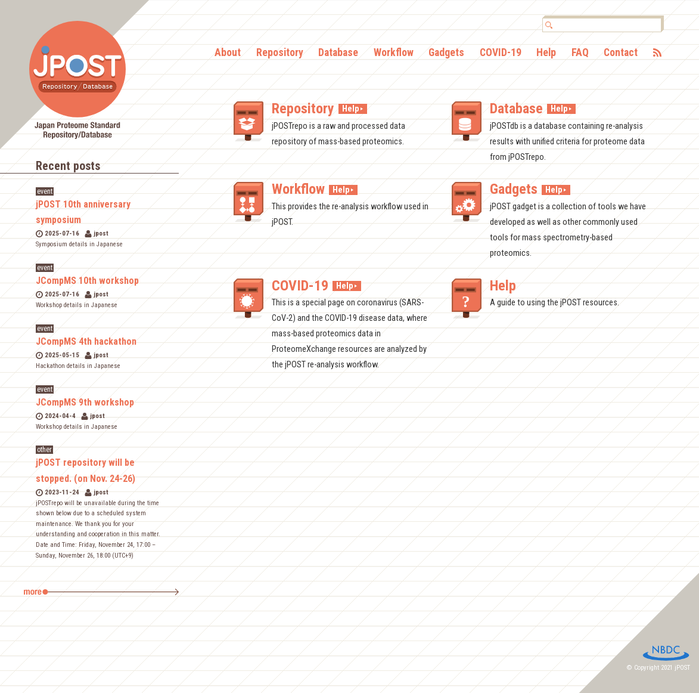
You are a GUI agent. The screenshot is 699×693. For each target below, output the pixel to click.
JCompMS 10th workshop (87, 280)
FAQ (580, 53)
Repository (279, 53)
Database (338, 53)
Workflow (394, 53)
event (44, 191)
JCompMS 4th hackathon (86, 341)
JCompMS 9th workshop (85, 402)
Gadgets (446, 53)
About (228, 53)
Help (546, 53)
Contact (621, 53)
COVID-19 (500, 53)
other (44, 450)
